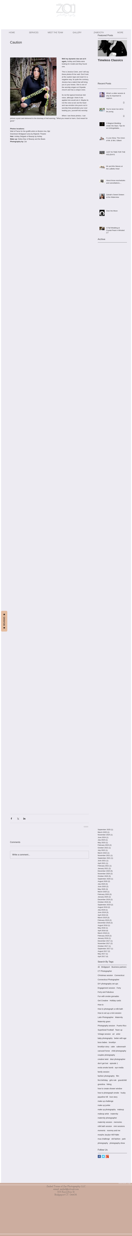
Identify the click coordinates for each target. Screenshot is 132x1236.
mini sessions (119, 1126)
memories (118, 1122)
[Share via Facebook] (11, 818)
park (123, 1139)
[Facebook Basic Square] (99, 1156)
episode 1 (114, 1063)
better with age (120, 1038)
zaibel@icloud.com (69, 1189)
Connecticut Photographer (108, 980)
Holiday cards (115, 1000)
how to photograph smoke (108, 1093)
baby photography (105, 1038)
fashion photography (106, 1076)
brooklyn (112, 1042)
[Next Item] (123, 48)
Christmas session (105, 975)
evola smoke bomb (105, 1068)
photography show (117, 1143)
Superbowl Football (106, 1030)
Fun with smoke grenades (108, 996)
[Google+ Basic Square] (107, 1156)
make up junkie (104, 1105)
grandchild (122, 1080)
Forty (119, 988)
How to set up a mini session (109, 1013)
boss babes (102, 1042)
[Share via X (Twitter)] (18, 818)
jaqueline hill (103, 1097)
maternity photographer (107, 1118)
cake (113, 1047)
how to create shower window (110, 1088)
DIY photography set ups (108, 984)
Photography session (106, 1026)
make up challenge (105, 1101)
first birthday (103, 1080)
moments (101, 1130)
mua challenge (104, 1139)
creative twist (103, 1059)
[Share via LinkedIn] (24, 818)
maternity (114, 1114)
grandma (101, 1084)
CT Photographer (105, 971)
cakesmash (121, 1047)
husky (123, 1093)
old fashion (115, 1139)
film (117, 1076)
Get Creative (103, 1000)
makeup (120, 1109)
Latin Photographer (106, 1017)
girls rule (112, 1080)
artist (118, 1034)
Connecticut (119, 975)
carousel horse (104, 1051)
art (113, 1034)
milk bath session (105, 1126)
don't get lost (103, 1063)
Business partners (119, 967)
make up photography (107, 1109)
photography (103, 1143)
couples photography (106, 1055)
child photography (118, 1051)
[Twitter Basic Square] (103, 1156)
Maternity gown (104, 1021)
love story (114, 1097)
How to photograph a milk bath (110, 1009)
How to (101, 1005)
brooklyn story (103, 1047)
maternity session (105, 1122)
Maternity (119, 1017)
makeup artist (103, 1114)
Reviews (4, 621)
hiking (109, 1084)
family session (103, 1072)
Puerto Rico (121, 1026)
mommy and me (113, 1130)
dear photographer (117, 1059)
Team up (118, 1030)
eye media (119, 1068)
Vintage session (104, 1034)
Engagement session (106, 988)
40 (99, 967)
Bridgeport (105, 967)
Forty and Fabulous (106, 992)
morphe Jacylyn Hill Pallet (108, 1135)
